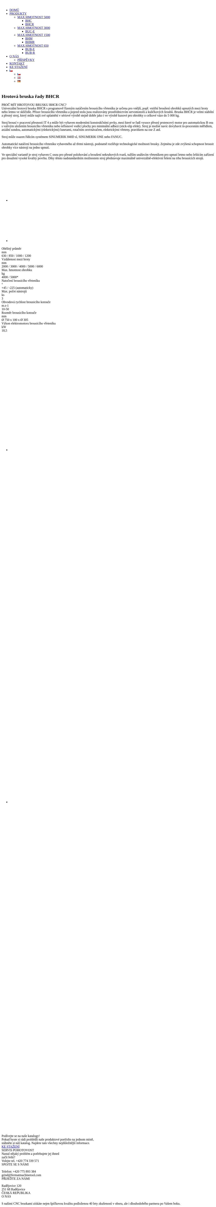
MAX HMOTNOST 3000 (33, 27)
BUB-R (30, 52)
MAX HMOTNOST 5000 (33, 17)
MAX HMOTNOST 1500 (33, 35)
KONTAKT (16, 63)
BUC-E (30, 31)
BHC (28, 20)
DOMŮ (14, 10)
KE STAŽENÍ (18, 67)
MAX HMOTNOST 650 (33, 45)
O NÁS (14, 56)
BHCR (29, 24)
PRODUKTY (18, 13)
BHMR (30, 42)
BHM (28, 38)
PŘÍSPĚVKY (26, 60)
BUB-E (30, 49)
